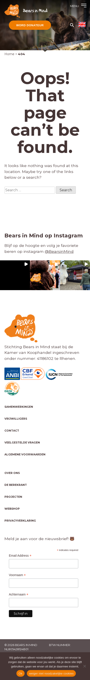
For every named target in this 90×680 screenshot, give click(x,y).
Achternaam (18, 594)
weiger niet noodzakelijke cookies (51, 673)
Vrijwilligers (15, 418)
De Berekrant (15, 485)
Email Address (20, 556)
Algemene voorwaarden (24, 454)
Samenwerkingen (18, 406)
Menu (74, 6)
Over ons (12, 473)
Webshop (12, 508)
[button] (15, 275)
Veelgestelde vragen (22, 442)
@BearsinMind (59, 251)
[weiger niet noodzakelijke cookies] (84, 666)
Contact (11, 430)
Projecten (13, 496)
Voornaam (17, 575)
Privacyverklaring (20, 520)
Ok (20, 673)
